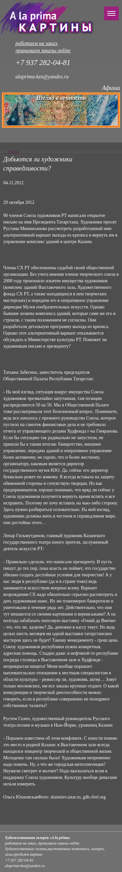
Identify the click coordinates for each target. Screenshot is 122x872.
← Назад (11, 151)
